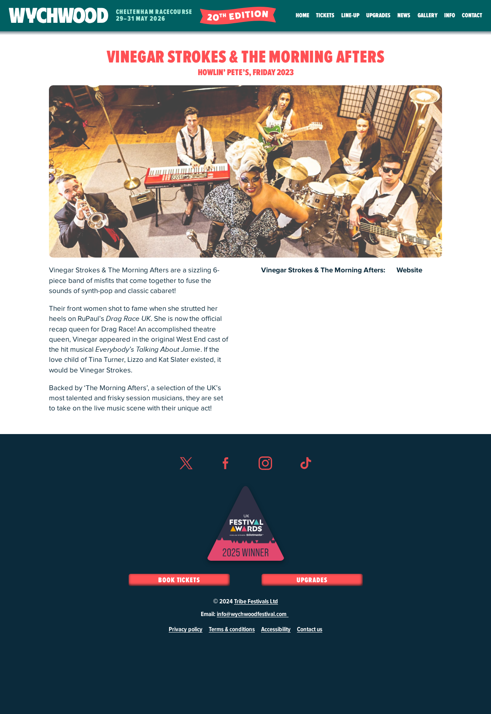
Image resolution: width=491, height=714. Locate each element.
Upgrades (378, 15)
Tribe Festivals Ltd (256, 601)
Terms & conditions (232, 629)
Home (302, 15)
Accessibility (276, 629)
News (403, 15)
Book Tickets (179, 580)
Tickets (325, 15)
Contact (472, 15)
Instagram (265, 478)
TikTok (305, 478)
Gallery (427, 15)
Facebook (226, 478)
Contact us (309, 629)
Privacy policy (185, 629)
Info (449, 15)
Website (409, 270)
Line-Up (350, 15)
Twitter (185, 478)
